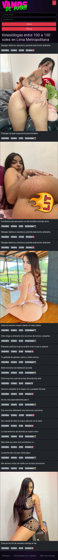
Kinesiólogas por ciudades (25, 556)
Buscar (29, 29)
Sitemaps (6, 556)
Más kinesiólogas (47, 556)
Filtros (29, 24)
